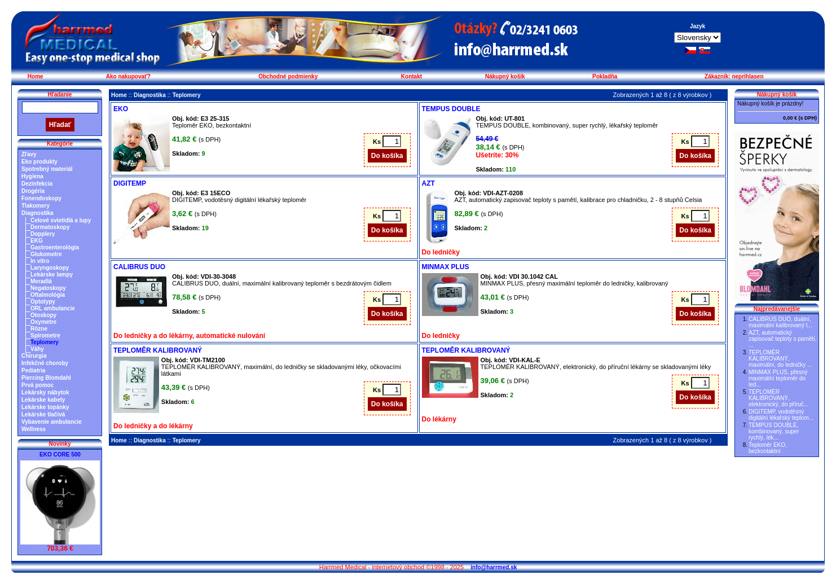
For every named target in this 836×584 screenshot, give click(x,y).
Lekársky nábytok (45, 392)
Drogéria (33, 191)
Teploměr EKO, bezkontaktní (768, 448)
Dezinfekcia (36, 184)
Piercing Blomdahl (46, 378)
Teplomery (44, 342)
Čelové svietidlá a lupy (60, 220)
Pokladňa (604, 76)
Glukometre (46, 254)
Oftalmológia (47, 295)
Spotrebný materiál (47, 169)
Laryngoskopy (49, 268)
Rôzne (38, 329)
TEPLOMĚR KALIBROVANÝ (157, 350)
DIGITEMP (129, 183)
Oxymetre (43, 322)
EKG (36, 241)
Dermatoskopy (49, 227)
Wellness (33, 429)
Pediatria (33, 370)
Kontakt (411, 76)
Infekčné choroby (44, 363)
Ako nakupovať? (128, 76)
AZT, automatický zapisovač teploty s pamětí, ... (783, 339)
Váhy (37, 349)
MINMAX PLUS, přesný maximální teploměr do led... (778, 378)
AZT (428, 183)
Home (35, 76)
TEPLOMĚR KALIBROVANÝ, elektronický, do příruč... (778, 398)
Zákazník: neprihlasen (734, 76)
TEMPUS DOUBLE (451, 109)
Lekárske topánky (45, 407)
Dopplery (42, 234)
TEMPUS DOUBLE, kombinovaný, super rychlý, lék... (774, 431)
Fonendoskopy (41, 198)
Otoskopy (43, 315)
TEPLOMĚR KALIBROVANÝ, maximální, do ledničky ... (780, 358)
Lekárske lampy (51, 274)
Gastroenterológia (54, 247)
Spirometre (45, 335)
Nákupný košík (505, 76)
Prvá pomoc (37, 385)
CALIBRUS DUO (139, 267)
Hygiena (32, 176)
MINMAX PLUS (445, 267)
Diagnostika (37, 213)
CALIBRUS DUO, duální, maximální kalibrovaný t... (780, 322)
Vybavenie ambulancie (51, 422)
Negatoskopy (48, 288)
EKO (120, 109)
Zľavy (29, 154)
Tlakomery (35, 206)
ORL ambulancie (52, 308)
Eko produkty (39, 162)
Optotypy (42, 301)
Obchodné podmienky (288, 76)
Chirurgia (33, 356)
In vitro (39, 261)
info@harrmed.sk (493, 567)
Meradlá (41, 281)
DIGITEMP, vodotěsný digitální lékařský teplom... (781, 415)
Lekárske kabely (43, 400)
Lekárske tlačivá (43, 414)
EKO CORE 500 (60, 454)
